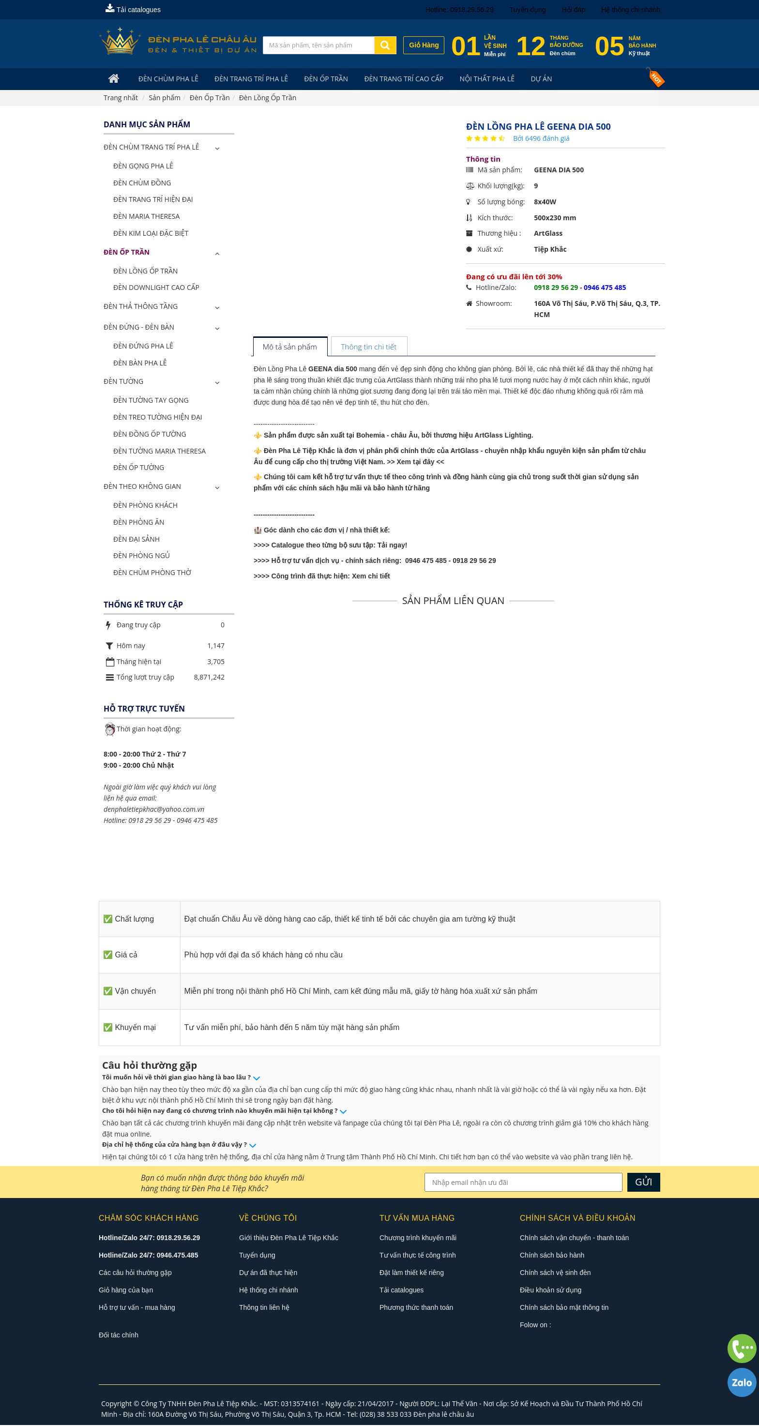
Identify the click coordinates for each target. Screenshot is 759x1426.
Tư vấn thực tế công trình (418, 1255)
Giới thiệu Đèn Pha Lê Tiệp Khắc (288, 1238)
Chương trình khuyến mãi (418, 1238)
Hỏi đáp (573, 10)
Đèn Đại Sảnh (136, 539)
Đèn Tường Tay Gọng (151, 401)
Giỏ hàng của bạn (126, 1290)
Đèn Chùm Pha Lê (166, 79)
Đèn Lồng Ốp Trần (145, 271)
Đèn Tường (123, 382)
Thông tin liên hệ (264, 1308)
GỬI (644, 1182)
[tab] (290, 347)
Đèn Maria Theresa (146, 217)
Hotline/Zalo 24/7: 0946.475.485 (148, 1255)
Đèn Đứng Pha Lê (143, 346)
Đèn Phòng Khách (145, 505)
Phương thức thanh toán (416, 1308)
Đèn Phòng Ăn (139, 522)
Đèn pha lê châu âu (443, 1415)
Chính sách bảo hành (552, 1255)
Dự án (525, 79)
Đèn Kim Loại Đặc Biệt (150, 233)
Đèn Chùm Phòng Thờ (152, 573)
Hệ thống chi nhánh (630, 10)
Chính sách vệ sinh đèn (555, 1273)
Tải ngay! (393, 546)
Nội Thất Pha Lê (474, 79)
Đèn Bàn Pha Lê (140, 363)
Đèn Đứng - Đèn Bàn (139, 327)
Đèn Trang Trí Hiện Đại (153, 200)
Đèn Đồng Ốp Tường (149, 434)
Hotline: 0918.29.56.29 (459, 10)
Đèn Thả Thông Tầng (141, 307)
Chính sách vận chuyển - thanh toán (574, 1238)
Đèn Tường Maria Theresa (159, 451)
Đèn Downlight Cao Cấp (156, 288)
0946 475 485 (197, 820)
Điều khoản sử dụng (550, 1290)
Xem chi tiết (371, 577)
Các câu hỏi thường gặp (135, 1273)
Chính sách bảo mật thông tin (564, 1308)
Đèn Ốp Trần (318, 79)
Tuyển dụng (528, 10)
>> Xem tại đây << (415, 462)
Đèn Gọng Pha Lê (143, 166)
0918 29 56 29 (149, 820)
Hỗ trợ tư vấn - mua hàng (137, 1308)
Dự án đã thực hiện (268, 1273)
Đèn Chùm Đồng (142, 183)
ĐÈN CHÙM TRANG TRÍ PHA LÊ (151, 147)
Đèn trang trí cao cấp (393, 79)
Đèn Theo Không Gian (142, 487)
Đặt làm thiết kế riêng (412, 1273)
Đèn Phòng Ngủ (141, 556)
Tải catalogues (133, 10)
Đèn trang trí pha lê (246, 79)
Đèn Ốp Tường (138, 468)
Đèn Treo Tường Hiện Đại (157, 417)
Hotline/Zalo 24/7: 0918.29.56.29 (149, 1238)
